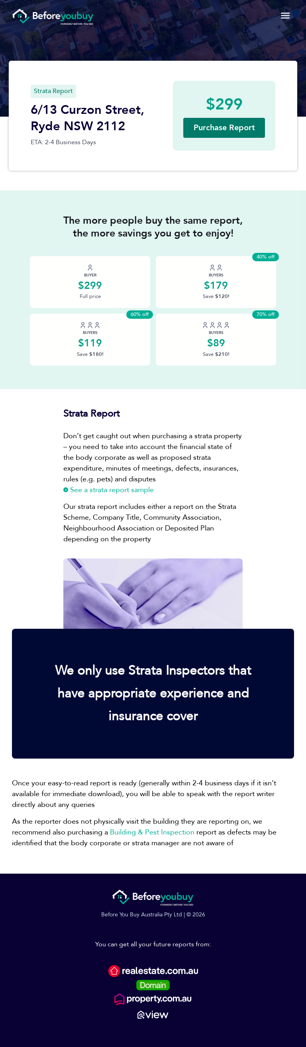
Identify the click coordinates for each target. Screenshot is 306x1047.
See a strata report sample (108, 490)
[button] (224, 128)
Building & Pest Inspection (152, 832)
